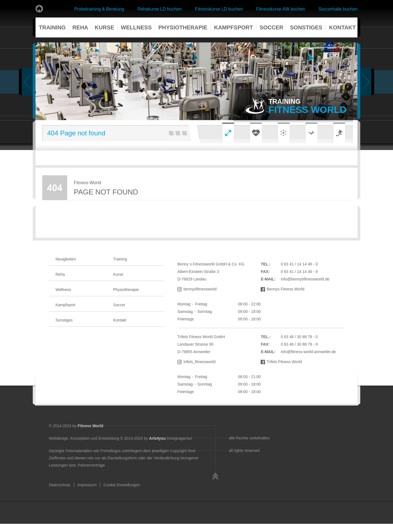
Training (52, 27)
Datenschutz (59, 485)
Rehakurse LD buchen (159, 9)
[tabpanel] (196, 81)
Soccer (271, 27)
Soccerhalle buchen (337, 9)
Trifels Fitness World (284, 362)
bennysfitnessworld (199, 289)
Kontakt (342, 27)
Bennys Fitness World (285, 289)
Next (365, 82)
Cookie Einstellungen (122, 485)
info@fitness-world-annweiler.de (308, 352)
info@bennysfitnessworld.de (305, 279)
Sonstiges (306, 27)
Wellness (136, 27)
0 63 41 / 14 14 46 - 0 (299, 264)
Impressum (87, 485)
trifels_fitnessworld (199, 362)
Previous (27, 82)
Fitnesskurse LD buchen (219, 9)
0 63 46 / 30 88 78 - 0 (299, 337)
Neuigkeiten (66, 259)
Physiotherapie (182, 27)
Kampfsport (233, 27)
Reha (80, 27)
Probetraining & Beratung (99, 9)
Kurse (104, 27)
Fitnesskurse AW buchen (280, 9)
